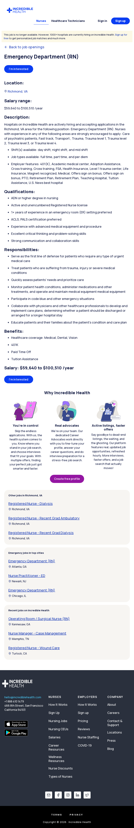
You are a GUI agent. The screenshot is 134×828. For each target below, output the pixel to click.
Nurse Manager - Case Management (37, 633)
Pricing (83, 721)
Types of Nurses (60, 776)
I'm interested (18, 69)
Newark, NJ (17, 581)
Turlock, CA (17, 653)
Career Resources (56, 747)
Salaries (54, 737)
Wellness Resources (56, 759)
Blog (110, 749)
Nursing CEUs (58, 729)
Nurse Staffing (88, 737)
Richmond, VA (16, 91)
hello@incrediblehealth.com (22, 697)
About (111, 704)
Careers (113, 713)
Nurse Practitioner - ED (26, 575)
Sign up (120, 21)
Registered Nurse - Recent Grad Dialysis (41, 532)
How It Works (58, 704)
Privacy (76, 814)
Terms (56, 814)
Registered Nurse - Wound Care (34, 647)
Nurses (41, 21)
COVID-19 (85, 745)
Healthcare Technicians (68, 21)
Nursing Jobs (58, 721)
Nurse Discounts (61, 768)
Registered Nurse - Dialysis (30, 503)
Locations (114, 732)
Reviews (84, 729)
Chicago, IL (17, 596)
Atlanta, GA (17, 567)
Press (111, 740)
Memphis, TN (18, 639)
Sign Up (54, 713)
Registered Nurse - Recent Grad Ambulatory (44, 518)
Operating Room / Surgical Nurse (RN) (39, 618)
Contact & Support (114, 723)
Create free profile (67, 479)
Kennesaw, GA (19, 624)
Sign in (102, 21)
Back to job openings (24, 47)
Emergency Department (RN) (31, 561)
